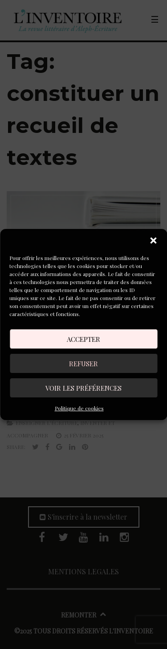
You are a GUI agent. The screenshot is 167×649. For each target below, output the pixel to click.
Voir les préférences (83, 388)
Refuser (83, 363)
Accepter (83, 339)
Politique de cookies (79, 408)
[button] (153, 240)
